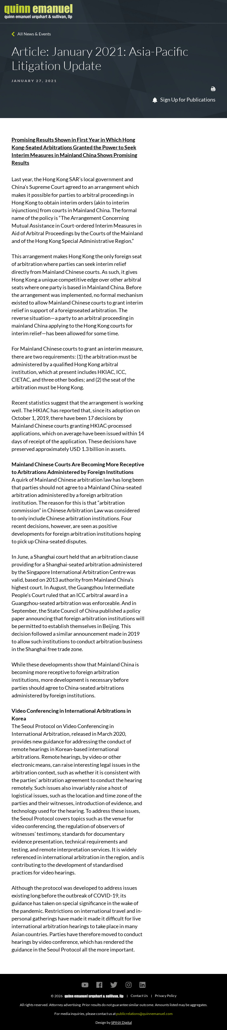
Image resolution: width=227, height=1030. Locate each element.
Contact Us (139, 995)
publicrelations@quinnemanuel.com (144, 1013)
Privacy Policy (165, 995)
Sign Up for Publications (184, 99)
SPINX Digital (121, 1022)
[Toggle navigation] (217, 11)
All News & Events (34, 33)
